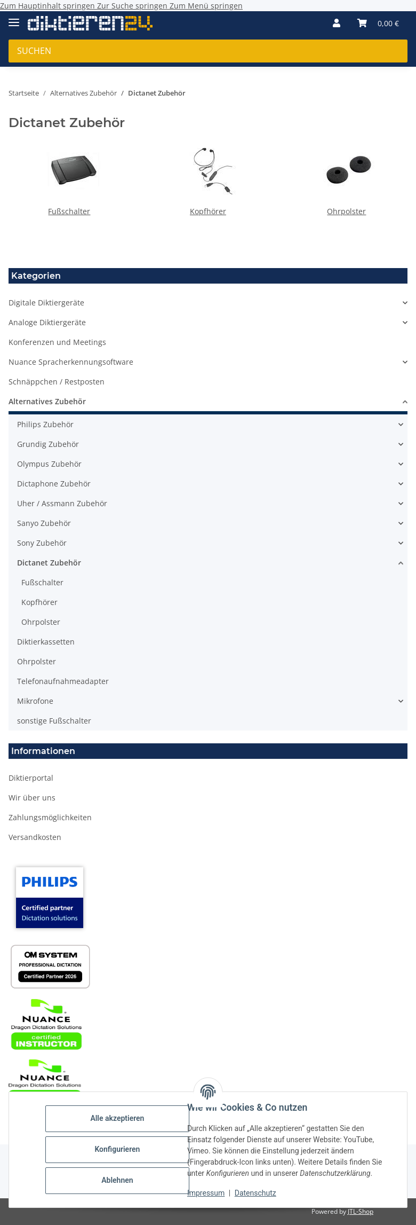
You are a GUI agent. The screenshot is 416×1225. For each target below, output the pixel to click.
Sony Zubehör (42, 543)
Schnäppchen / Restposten (57, 381)
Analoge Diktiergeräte (47, 322)
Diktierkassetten (46, 642)
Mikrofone (35, 701)
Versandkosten (35, 837)
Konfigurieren (117, 1149)
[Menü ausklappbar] (14, 18)
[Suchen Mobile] (208, 51)
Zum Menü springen (206, 6)
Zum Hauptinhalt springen (48, 6)
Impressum (206, 1193)
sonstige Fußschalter (54, 721)
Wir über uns (32, 797)
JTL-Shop (360, 1211)
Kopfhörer (208, 211)
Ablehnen (117, 1180)
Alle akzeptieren (117, 1118)
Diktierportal (31, 778)
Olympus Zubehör (49, 464)
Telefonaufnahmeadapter (63, 681)
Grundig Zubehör (48, 444)
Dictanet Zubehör (49, 562)
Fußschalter (69, 211)
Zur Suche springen (133, 6)
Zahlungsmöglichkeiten (50, 817)
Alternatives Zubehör (47, 401)
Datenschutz (255, 1193)
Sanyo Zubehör (44, 523)
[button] (336, 23)
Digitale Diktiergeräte (46, 302)
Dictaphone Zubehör (54, 483)
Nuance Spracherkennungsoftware (71, 362)
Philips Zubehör (45, 424)
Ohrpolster (346, 211)
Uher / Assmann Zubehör (62, 503)
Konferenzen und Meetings (57, 342)
